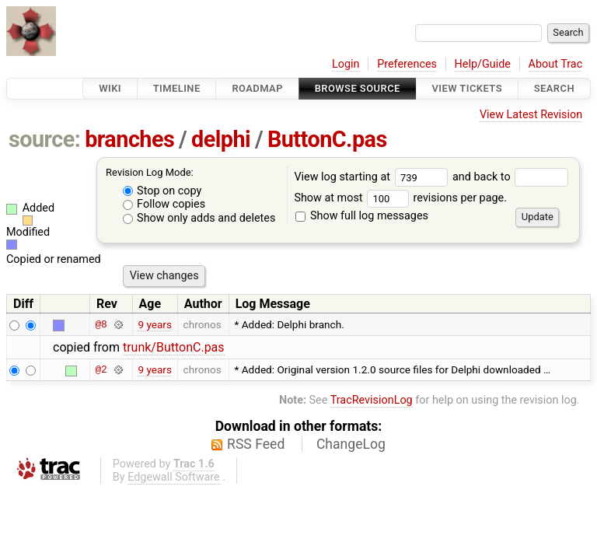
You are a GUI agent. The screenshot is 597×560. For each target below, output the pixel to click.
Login (346, 64)
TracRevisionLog (371, 400)
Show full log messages (361, 215)
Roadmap (257, 88)
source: (45, 139)
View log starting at (373, 177)
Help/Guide (483, 64)
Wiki (110, 88)
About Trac (556, 64)
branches (129, 139)
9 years (155, 324)
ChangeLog (351, 444)
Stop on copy (162, 191)
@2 (100, 369)
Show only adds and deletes (199, 218)
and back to (510, 177)
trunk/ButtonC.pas (174, 347)
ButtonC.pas (327, 139)
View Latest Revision (531, 114)
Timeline (177, 88)
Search (554, 88)
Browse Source (357, 88)
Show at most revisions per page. (400, 198)
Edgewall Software (173, 477)
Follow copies (164, 204)
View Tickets (467, 88)
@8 (100, 324)
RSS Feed (256, 444)
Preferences (407, 64)
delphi (220, 139)
